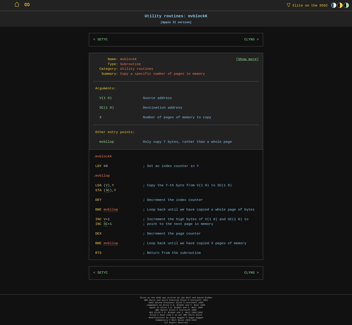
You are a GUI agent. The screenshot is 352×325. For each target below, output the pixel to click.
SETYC (102, 39)
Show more (247, 59)
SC (108, 190)
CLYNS (249, 39)
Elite (306, 5)
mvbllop (110, 209)
